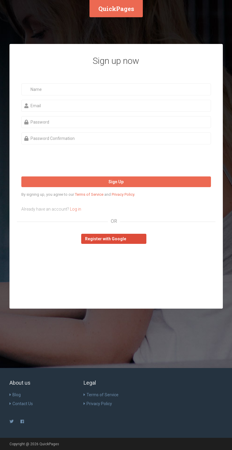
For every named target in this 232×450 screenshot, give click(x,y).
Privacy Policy (123, 194)
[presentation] (66, 160)
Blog (15, 394)
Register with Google (105, 238)
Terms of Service (89, 194)
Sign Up (116, 181)
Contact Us (21, 403)
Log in (75, 209)
